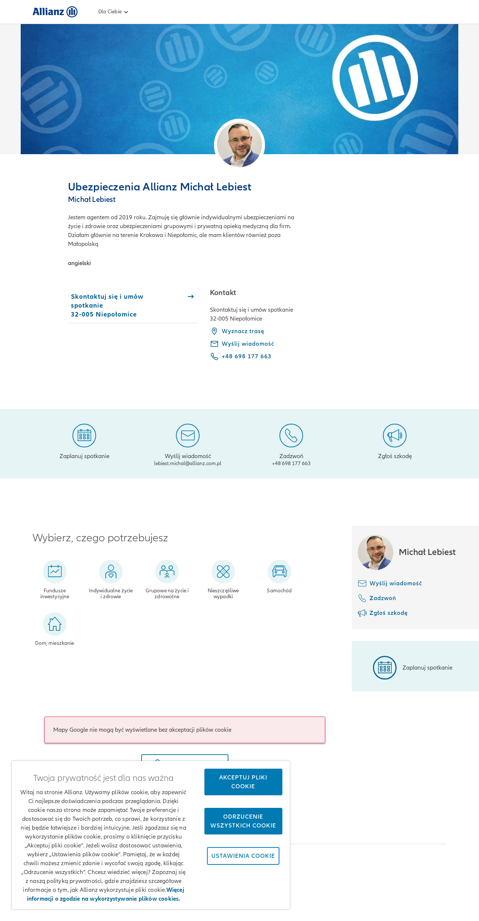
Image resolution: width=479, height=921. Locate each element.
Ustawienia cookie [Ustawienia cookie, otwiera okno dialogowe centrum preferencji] (243, 856)
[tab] (133, 305)
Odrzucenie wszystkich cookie (243, 821)
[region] (151, 835)
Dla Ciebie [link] (114, 11)
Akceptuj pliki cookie (243, 782)
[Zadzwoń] (291, 443)
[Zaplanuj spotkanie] (84, 441)
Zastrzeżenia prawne (312, 899)
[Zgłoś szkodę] (395, 441)
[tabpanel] (328, 330)
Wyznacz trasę (237, 331)
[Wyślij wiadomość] (187, 443)
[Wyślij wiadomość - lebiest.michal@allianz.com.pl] (242, 343)
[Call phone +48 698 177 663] (241, 356)
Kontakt (435, 899)
